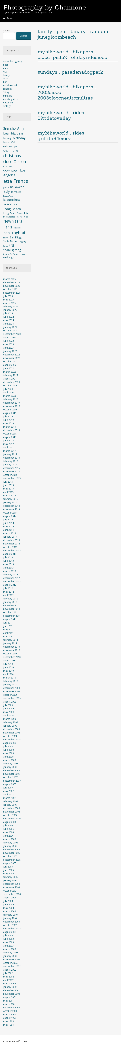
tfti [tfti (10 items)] (11, 245)
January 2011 (10, 643)
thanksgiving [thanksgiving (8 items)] (12, 250)
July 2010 (8, 663)
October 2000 (10, 1010)
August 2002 (9, 969)
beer (5, 64)
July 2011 (8, 622)
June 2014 (8, 522)
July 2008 (8, 746)
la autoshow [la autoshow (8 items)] (11, 200)
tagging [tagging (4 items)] (22, 241)
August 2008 (9, 742)
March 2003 (9, 949)
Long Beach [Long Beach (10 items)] (12, 209)
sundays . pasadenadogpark (70, 72)
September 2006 (12, 818)
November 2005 (11, 852)
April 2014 (8, 529)
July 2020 (8, 388)
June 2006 (8, 828)
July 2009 (8, 705)
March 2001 (9, 1004)
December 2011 (11, 605)
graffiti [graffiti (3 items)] (6, 187)
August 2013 (9, 553)
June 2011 (8, 626)
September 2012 (12, 581)
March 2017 (9, 450)
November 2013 (11, 543)
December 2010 (11, 646)
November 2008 (11, 732)
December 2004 (11, 883)
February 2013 (10, 574)
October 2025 (10, 289)
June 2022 (8, 368)
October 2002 (10, 962)
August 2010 (9, 660)
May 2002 (8, 976)
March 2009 (9, 718)
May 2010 (8, 670)
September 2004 (12, 894)
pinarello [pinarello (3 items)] (17, 228)
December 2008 (11, 729)
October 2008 (10, 736)
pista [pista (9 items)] (7, 233)
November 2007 (11, 773)
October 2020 (10, 385)
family (6, 75)
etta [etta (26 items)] (7, 181)
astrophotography (12, 61)
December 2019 (11, 402)
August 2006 (9, 821)
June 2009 (8, 708)
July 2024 (8, 313)
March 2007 (9, 797)
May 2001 (8, 1000)
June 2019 (8, 419)
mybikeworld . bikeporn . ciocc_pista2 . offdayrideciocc (72, 55)
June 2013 (8, 560)
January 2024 (10, 327)
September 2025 (12, 292)
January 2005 (10, 880)
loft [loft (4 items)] (15, 204)
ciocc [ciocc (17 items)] (7, 161)
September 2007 (12, 780)
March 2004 (9, 911)
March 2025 (9, 303)
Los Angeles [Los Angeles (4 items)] (9, 216)
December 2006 (11, 808)
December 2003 (11, 921)
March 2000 (9, 1014)
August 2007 (9, 784)
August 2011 (9, 619)
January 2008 (10, 766)
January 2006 (10, 846)
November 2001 (11, 993)
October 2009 (10, 694)
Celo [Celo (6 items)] (13, 142)
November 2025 (11, 285)
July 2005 (8, 866)
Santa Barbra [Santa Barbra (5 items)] (10, 241)
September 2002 (12, 966)
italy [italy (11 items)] (6, 191)
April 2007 (8, 794)
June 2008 (8, 749)
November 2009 (11, 691)
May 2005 (8, 873)
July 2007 (8, 787)
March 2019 (9, 426)
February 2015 (10, 498)
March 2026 (9, 278)
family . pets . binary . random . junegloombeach (74, 34)
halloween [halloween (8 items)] (17, 187)
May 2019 (8, 423)
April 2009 (8, 715)
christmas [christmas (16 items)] (12, 155)
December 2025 (11, 282)
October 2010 (10, 653)
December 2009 (11, 687)
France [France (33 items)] (20, 181)
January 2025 (10, 309)
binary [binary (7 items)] (7, 138)
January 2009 (10, 725)
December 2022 (11, 354)
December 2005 (11, 849)
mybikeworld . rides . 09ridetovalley (62, 116)
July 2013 (8, 557)
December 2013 (11, 540)
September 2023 (12, 333)
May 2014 (8, 526)
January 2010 (10, 684)
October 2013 (10, 547)
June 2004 (8, 904)
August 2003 (9, 931)
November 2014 (11, 509)
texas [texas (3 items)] (5, 246)
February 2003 (10, 952)
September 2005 (12, 859)
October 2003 (10, 925)
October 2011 (10, 612)
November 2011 (11, 608)
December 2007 (11, 770)
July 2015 (8, 481)
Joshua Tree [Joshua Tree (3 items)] (8, 196)
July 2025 (8, 296)
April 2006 (8, 835)
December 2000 (11, 1007)
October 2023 (10, 330)
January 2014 (10, 536)
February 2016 (10, 461)
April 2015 (8, 492)
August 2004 (9, 897)
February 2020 (10, 399)
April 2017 (8, 447)
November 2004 (11, 887)
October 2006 (10, 815)
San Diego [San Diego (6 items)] (16, 237)
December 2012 (11, 577)
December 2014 (11, 505)
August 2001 (9, 997)
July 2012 (8, 588)
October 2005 (10, 856)
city (5, 71)
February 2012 (10, 598)
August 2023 (9, 337)
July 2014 (8, 519)
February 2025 (10, 306)
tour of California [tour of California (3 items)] (10, 254)
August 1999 (9, 1017)
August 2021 (9, 378)
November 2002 (11, 959)
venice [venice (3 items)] (22, 254)
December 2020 (11, 382)
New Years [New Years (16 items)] (12, 221)
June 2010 (8, 667)
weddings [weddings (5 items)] (8, 257)
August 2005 (9, 863)
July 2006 (8, 825)
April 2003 (8, 945)
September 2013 (12, 550)
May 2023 (8, 344)
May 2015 (8, 488)
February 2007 (10, 801)
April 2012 (8, 595)
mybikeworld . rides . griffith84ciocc (62, 136)
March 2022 (9, 371)
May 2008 (8, 753)
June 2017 (8, 440)
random (7, 88)
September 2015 (12, 478)
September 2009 (12, 698)
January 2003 (10, 956)
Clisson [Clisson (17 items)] (19, 161)
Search (6, 30)
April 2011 (8, 632)
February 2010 (10, 681)
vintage (7, 106)
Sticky (6, 92)
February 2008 (10, 763)
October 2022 (10, 361)
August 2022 (9, 364)
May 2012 (8, 591)
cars (5, 68)
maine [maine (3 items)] (19, 217)
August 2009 (9, 701)
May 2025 (8, 299)
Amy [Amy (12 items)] (20, 128)
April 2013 (8, 567)
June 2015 (8, 485)
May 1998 (8, 1021)
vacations (8, 102)
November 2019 (11, 406)
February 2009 (10, 722)
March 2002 (9, 983)
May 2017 (8, 443)
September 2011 (12, 615)
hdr (5, 81)
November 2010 (11, 650)
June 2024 (8, 316)
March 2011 (9, 636)
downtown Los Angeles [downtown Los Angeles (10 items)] (14, 172)
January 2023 (10, 351)
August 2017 (9, 437)
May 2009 (8, 712)
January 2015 (10, 502)
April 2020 (8, 392)
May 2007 (8, 791)
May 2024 (8, 320)
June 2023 (8, 340)
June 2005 (8, 870)
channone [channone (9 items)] (10, 150)
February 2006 (10, 842)
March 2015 (9, 495)
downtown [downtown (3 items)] (7, 166)
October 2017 (10, 433)
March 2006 (9, 839)
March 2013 (9, 571)
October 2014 (10, 512)
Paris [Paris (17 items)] (7, 227)
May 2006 (8, 832)
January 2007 (10, 804)
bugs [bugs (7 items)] (6, 142)
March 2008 (9, 760)
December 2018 (11, 430)
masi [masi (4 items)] (26, 216)
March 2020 (9, 395)
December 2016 (11, 457)
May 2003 (8, 942)
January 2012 (10, 602)
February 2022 (10, 375)
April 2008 (8, 756)
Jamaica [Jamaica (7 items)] (16, 192)
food (5, 78)
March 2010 (9, 677)
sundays (7, 95)
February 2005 (10, 876)
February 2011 (10, 639)
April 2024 (8, 323)
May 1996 (8, 1024)
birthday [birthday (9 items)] (19, 138)
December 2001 (11, 990)
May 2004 (8, 907)
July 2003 (8, 935)
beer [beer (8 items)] (6, 133)
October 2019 (10, 409)
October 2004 (10, 890)
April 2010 (8, 674)
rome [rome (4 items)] (6, 237)
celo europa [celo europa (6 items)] (10, 146)
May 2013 (8, 564)
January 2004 (10, 918)
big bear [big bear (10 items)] (17, 133)
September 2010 (12, 657)
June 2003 (8, 938)
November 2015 (11, 471)
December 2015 (11, 468)
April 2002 (8, 980)
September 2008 (12, 739)
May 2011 (8, 629)
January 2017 (10, 454)
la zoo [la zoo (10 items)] (7, 204)
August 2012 (9, 584)
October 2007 (10, 777)
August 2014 (9, 516)
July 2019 (8, 416)
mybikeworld (10, 85)
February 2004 (10, 914)
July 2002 (8, 973)
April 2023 (8, 347)
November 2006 (11, 811)
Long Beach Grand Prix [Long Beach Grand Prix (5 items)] (15, 213)
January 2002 (10, 986)
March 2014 (9, 533)
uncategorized (10, 99)
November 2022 (11, 358)
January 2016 (10, 464)
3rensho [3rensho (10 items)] (9, 128)
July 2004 (8, 901)
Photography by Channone (44, 8)
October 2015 (10, 474)
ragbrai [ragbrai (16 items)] (18, 232)
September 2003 (12, 928)
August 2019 (9, 413)
